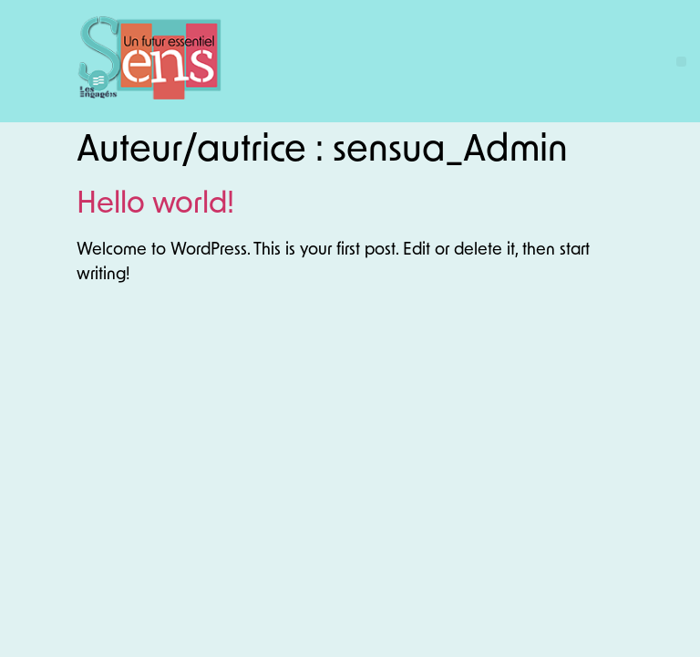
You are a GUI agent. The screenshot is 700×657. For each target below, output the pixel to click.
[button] (681, 62)
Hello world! (155, 205)
